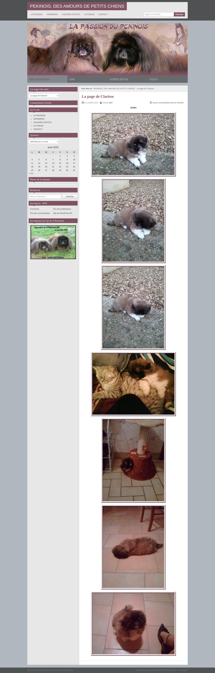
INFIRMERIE (52, 14)
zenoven (69, 670)
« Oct (31, 173)
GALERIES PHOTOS (71, 14)
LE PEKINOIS (37, 14)
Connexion (34, 209)
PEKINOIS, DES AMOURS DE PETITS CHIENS (77, 6)
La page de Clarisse (145, 88)
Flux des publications (62, 209)
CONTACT (103, 14)
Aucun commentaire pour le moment (168, 103)
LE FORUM (89, 14)
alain (111, 103)
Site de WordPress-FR (62, 213)
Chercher (179, 14)
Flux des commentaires (40, 213)
